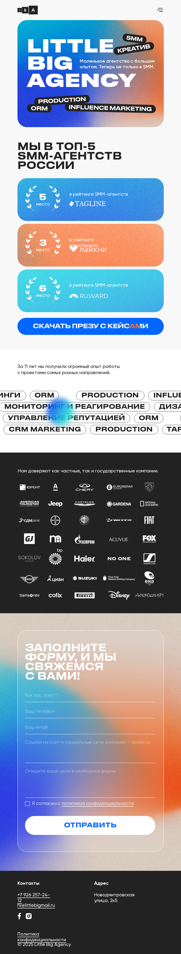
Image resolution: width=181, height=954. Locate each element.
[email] (90, 727)
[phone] (90, 711)
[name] (90, 695)
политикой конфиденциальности (98, 803)
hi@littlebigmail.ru (36, 905)
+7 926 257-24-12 (33, 897)
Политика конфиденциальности (41, 936)
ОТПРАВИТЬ (90, 825)
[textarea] (90, 750)
